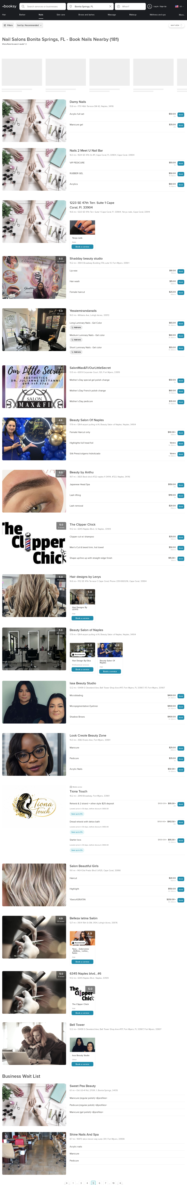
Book (181, 114)
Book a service (82, 246)
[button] (42, 6)
